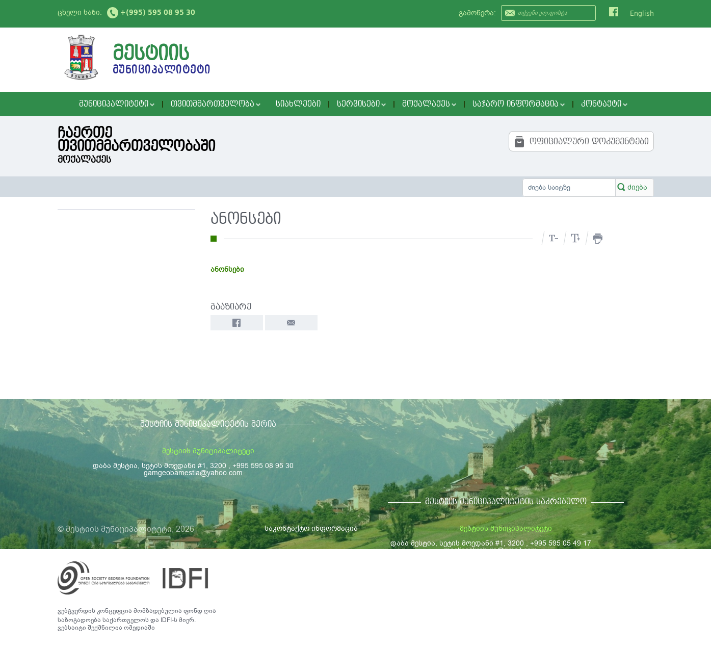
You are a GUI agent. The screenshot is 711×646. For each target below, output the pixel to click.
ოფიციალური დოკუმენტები (581, 141)
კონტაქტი (604, 104)
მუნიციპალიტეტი (116, 104)
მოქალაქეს (429, 104)
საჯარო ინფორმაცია (518, 104)
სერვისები (361, 104)
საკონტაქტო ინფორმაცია (311, 528)
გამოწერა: (477, 13)
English (642, 13)
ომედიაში (139, 628)
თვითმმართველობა (215, 104)
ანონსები (227, 269)
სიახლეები (298, 104)
